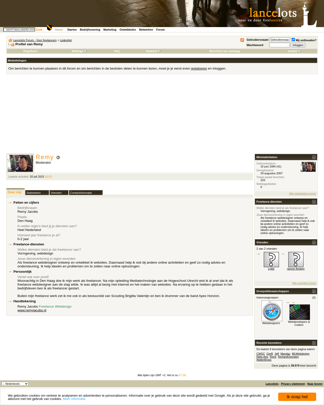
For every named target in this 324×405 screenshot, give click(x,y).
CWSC (260, 353)
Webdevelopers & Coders (299, 323)
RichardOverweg (288, 356)
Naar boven (314, 383)
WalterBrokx (264, 359)
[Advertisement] (162, 115)
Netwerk (153, 51)
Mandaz (285, 353)
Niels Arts (262, 356)
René (273, 356)
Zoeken (294, 51)
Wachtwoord (255, 45)
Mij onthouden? (304, 40)
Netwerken (146, 29)
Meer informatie (74, 399)
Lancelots (272, 383)
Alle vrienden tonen (304, 283)
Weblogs (79, 51)
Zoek (39, 29)
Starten (72, 29)
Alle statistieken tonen (302, 193)
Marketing (109, 29)
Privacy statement (293, 383)
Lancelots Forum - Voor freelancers (35, 40)
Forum (160, 29)
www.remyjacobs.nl (31, 310)
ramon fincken (296, 268)
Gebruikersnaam (258, 39)
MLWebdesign (300, 353)
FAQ (117, 51)
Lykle (271, 268)
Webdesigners (271, 323)
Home (59, 29)
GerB (270, 353)
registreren (199, 68)
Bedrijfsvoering (90, 29)
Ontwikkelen (127, 29)
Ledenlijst (66, 40)
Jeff (276, 353)
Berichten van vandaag (224, 51)
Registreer (30, 51)
